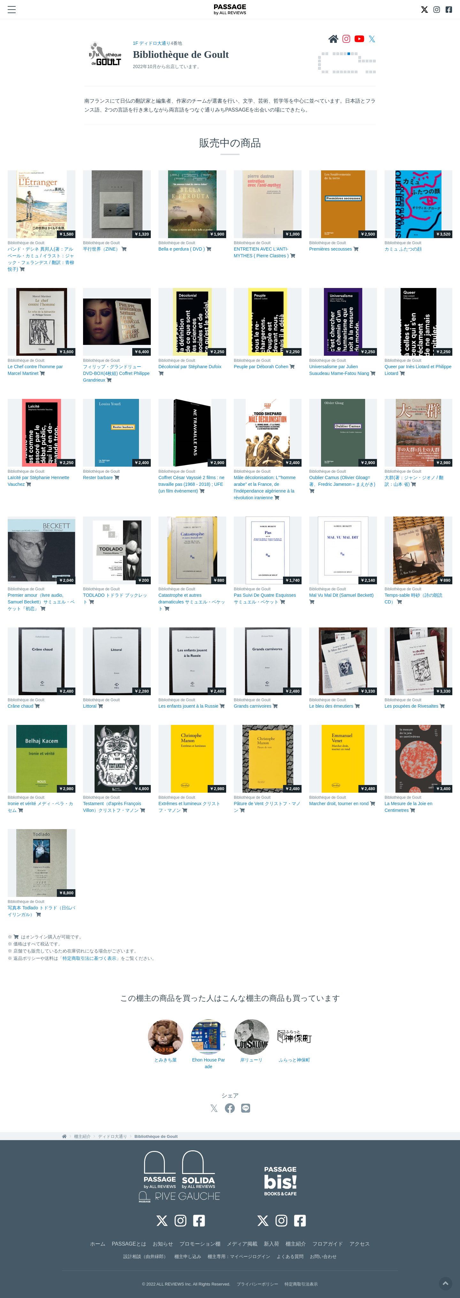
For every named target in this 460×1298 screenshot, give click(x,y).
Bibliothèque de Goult (156, 1136)
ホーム (97, 1244)
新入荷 (271, 1244)
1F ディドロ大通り (152, 43)
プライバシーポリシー (257, 1284)
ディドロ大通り (112, 1136)
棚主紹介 (82, 1136)
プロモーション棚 (200, 1244)
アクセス (359, 1244)
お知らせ (163, 1244)
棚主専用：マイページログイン (239, 1256)
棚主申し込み (187, 1256)
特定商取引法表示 (301, 1284)
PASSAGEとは (129, 1244)
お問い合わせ (323, 1256)
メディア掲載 (242, 1244)
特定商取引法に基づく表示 (89, 958)
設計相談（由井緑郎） (145, 1256)
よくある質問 (290, 1256)
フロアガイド (327, 1244)
